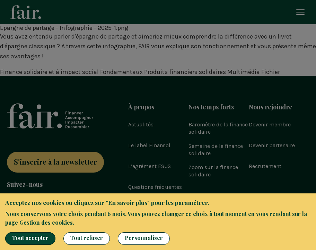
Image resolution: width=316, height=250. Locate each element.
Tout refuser (86, 237)
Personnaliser (144, 237)
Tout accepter (30, 237)
